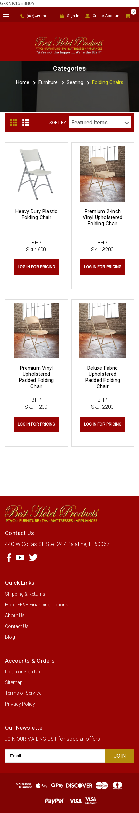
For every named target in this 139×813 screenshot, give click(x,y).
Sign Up (32, 671)
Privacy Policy (20, 704)
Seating (75, 82)
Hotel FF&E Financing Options (36, 604)
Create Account (102, 16)
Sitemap (14, 682)
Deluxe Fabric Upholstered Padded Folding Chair (102, 377)
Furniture (48, 82)
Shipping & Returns (25, 594)
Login (11, 671)
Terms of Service (23, 693)
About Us (15, 615)
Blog (10, 637)
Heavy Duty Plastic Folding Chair (36, 214)
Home (22, 82)
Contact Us (17, 626)
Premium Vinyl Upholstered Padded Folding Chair (36, 377)
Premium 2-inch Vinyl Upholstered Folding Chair (102, 217)
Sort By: (58, 122)
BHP (36, 243)
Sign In (69, 16)
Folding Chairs (107, 82)
